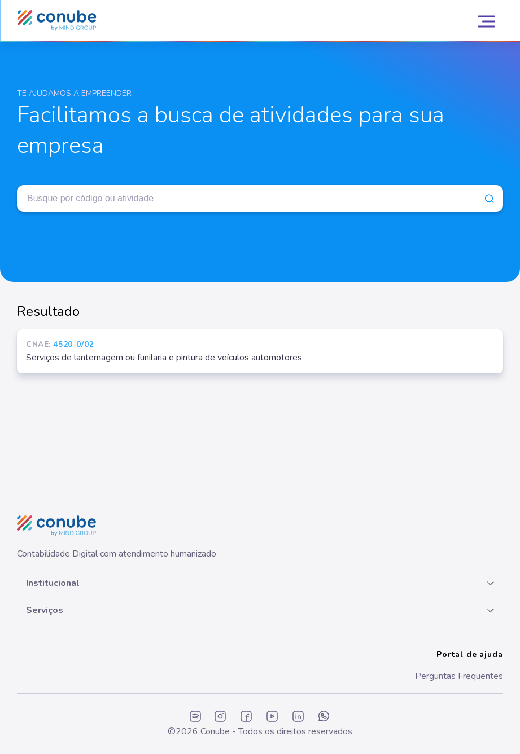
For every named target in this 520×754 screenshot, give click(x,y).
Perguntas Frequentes (459, 676)
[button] (260, 583)
